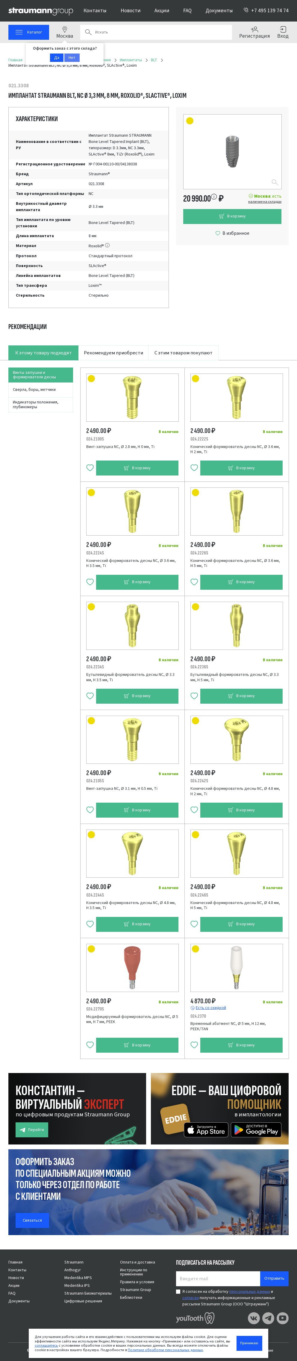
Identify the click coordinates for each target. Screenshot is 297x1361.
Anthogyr (72, 1270)
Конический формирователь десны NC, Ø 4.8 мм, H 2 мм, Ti (235, 791)
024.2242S (199, 781)
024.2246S (199, 895)
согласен (190, 1298)
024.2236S (199, 667)
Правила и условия (137, 1282)
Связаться (32, 1220)
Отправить (274, 1278)
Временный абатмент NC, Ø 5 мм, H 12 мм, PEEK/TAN (228, 1026)
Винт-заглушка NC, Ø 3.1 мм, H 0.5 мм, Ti (121, 789)
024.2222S (199, 439)
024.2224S (95, 553)
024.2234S (95, 667)
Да (56, 58)
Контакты (95, 10)
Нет (72, 58)
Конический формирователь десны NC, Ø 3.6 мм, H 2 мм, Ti (235, 449)
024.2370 (198, 1016)
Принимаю (249, 1343)
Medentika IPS (77, 1286)
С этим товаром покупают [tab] (183, 352)
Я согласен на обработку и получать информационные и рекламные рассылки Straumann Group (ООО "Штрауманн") (228, 1298)
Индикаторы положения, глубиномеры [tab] (35, 404)
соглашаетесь (46, 1345)
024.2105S (95, 781)
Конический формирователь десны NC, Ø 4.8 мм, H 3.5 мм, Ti (131, 905)
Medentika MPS (78, 1278)
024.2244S (95, 895)
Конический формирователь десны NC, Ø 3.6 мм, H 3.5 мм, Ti (131, 563)
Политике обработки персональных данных (165, 1350)
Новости (131, 10)
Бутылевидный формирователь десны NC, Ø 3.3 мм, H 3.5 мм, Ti (130, 677)
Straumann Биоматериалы (88, 1293)
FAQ (187, 10)
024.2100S (95, 439)
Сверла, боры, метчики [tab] (34, 390)
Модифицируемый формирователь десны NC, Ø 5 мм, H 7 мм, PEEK (132, 1019)
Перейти (32, 1130)
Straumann (74, 1262)
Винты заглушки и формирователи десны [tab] (34, 375)
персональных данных (249, 1292)
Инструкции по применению (133, 1272)
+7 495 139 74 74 (266, 10)
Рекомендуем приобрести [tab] (113, 352)
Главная (15, 1262)
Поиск (88, 32)
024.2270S (95, 1009)
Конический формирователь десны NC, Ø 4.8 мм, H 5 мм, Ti (235, 905)
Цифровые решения (83, 1301)
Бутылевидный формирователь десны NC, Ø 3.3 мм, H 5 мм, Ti (234, 677)
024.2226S (199, 553)
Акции (161, 10)
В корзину (232, 216)
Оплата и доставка (137, 1262)
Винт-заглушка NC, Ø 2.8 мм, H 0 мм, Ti (120, 447)
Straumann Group (135, 1290)
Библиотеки (131, 1298)
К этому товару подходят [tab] (43, 352)
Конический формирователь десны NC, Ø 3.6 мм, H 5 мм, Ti (235, 563)
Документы (219, 10)
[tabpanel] (148, 709)
